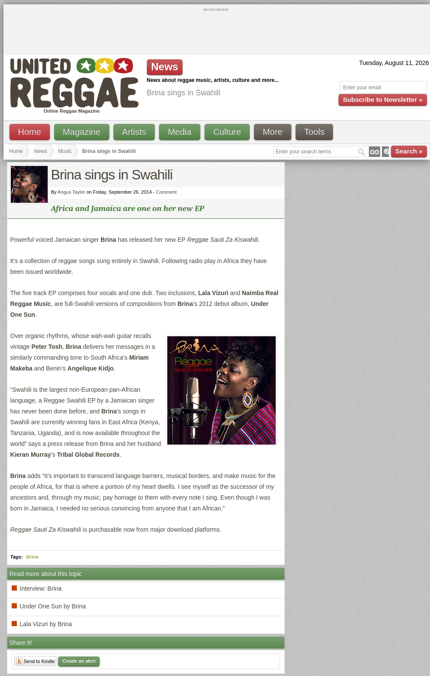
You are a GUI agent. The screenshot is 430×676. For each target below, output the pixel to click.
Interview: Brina (41, 588)
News (40, 151)
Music (65, 151)
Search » (409, 151)
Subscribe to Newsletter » (382, 99)
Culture (227, 131)
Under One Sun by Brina (53, 606)
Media (179, 131)
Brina (32, 556)
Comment (166, 192)
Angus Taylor (71, 192)
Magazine (82, 131)
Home (29, 131)
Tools (314, 131)
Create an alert (78, 660)
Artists (134, 131)
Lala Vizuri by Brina (46, 624)
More (273, 131)
